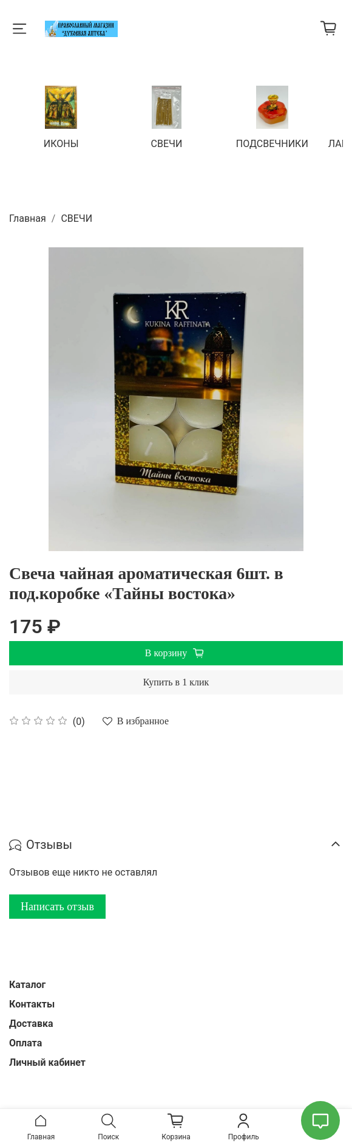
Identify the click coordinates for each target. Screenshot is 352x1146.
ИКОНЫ (62, 142)
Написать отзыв (57, 905)
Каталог (27, 983)
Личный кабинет (47, 1061)
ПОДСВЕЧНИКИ (271, 142)
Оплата (25, 1042)
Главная (27, 217)
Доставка (31, 1022)
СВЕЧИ (167, 142)
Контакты (32, 1003)
